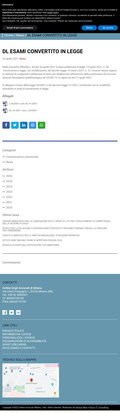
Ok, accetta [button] (108, 28)
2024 (9, 187)
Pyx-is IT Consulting (98, 410)
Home (9, 35)
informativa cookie (16, 336)
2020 (9, 209)
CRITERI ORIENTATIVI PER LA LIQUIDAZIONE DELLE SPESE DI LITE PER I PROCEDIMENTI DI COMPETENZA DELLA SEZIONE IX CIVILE (51, 224)
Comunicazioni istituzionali (23, 157)
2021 (9, 203)
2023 (9, 192)
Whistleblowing (14, 347)
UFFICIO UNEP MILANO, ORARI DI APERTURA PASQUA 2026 (34, 242)
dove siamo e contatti (18, 350)
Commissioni (12, 265)
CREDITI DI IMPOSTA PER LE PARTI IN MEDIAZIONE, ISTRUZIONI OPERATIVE (43, 237)
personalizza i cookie (18, 340)
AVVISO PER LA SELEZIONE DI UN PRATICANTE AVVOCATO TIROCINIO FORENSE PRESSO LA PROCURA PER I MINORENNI (52, 231)
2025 (9, 182)
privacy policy (13, 333)
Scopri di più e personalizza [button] (20, 28)
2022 (9, 198)
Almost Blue (81, 410)
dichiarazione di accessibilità (24, 343)
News (20, 35)
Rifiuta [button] (89, 28)
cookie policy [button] (52, 12)
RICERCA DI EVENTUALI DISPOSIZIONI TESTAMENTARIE (32, 247)
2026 (9, 176)
